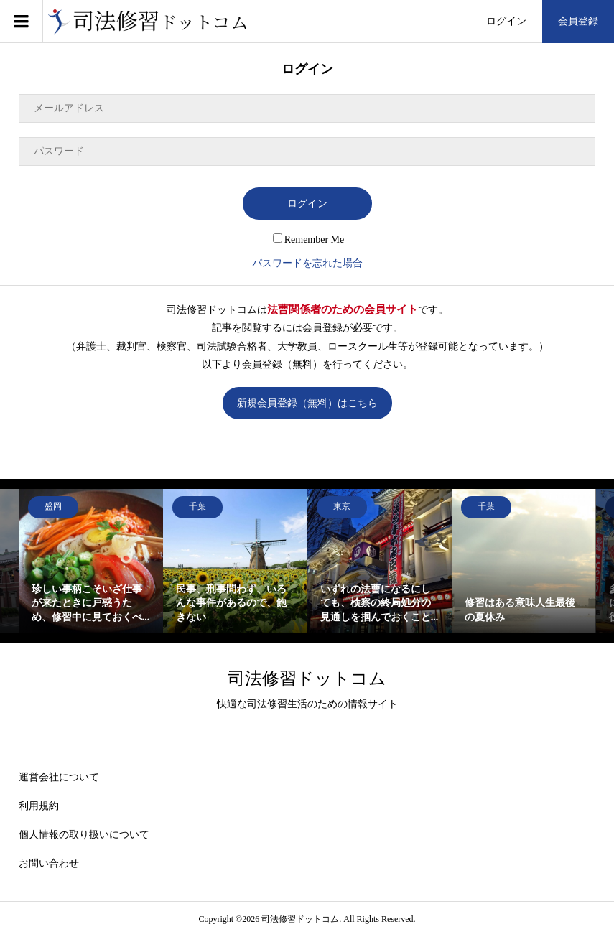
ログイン (506, 21)
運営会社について (59, 777)
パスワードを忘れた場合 (307, 263)
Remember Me (309, 239)
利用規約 (39, 806)
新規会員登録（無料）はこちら (307, 403)
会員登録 (578, 21)
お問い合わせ (49, 863)
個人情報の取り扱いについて (84, 834)
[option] (91, 561)
